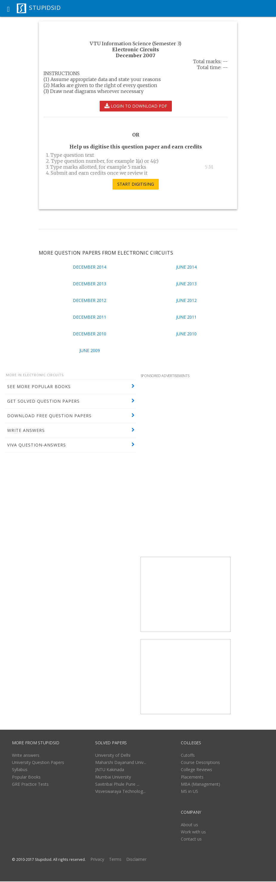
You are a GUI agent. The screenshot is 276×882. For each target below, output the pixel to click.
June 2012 (186, 300)
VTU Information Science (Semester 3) (135, 43)
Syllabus (19, 769)
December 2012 (89, 300)
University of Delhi (112, 755)
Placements (192, 777)
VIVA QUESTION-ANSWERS (36, 445)
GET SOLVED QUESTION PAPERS (43, 401)
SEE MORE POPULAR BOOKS (39, 386)
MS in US (189, 791)
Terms (115, 859)
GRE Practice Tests (30, 784)
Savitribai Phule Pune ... (117, 784)
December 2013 (89, 283)
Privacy (97, 859)
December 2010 (89, 334)
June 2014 (186, 267)
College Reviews (196, 769)
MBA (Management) (200, 784)
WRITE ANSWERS (26, 430)
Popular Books (26, 777)
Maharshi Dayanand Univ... (120, 762)
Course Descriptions (200, 762)
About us (189, 824)
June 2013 (186, 283)
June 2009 (89, 350)
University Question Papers (38, 762)
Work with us (193, 832)
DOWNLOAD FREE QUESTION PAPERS (49, 415)
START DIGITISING (135, 184)
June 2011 (186, 317)
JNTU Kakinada (109, 769)
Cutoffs (188, 755)
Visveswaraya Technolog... (120, 791)
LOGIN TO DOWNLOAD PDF (136, 106)
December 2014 (89, 267)
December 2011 (89, 317)
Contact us (191, 839)
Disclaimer (136, 859)
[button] (8, 8)
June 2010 (186, 334)
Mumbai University (113, 777)
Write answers (25, 755)
